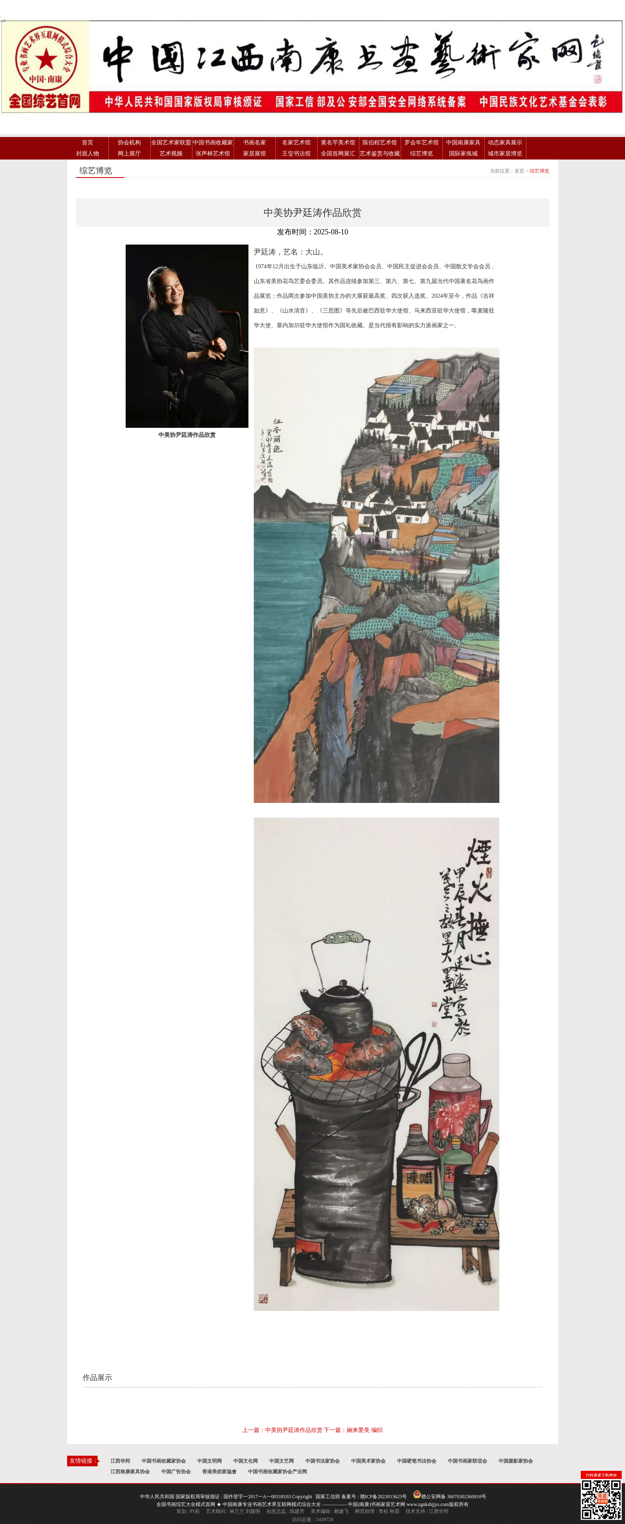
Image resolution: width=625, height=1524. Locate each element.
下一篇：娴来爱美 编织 (353, 1430)
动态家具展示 (505, 142)
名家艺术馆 (296, 142)
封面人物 (87, 154)
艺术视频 (171, 154)
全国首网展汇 (338, 154)
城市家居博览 (505, 154)
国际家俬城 (463, 154)
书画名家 (254, 142)
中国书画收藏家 (213, 142)
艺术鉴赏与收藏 (380, 154)
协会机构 (129, 142)
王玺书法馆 (296, 154)
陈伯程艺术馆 (380, 142)
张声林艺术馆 (213, 154)
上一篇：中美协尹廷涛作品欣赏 (282, 1430)
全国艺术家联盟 (171, 142)
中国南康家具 (463, 142)
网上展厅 (129, 154)
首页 (87, 142)
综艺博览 (421, 154)
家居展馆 (254, 154)
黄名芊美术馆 (338, 142)
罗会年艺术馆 (421, 142)
